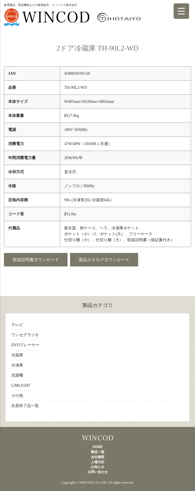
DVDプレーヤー (25, 345)
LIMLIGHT (20, 385)
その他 (17, 395)
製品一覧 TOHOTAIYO (72, 20)
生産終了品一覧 (25, 406)
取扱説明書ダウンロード (36, 259)
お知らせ (97, 467)
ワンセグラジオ (25, 335)
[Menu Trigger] (181, 11)
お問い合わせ (98, 472)
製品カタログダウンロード (104, 259)
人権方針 (97, 462)
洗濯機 (17, 375)
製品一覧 (97, 437)
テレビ (17, 325)
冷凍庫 (17, 365)
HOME (98, 447)
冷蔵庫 (17, 355)
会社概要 (97, 457)
